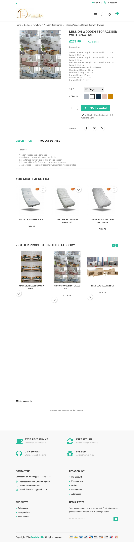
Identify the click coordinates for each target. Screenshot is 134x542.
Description (24, 141)
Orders (74, 485)
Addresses (76, 494)
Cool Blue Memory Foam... (31, 219)
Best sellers (23, 517)
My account (77, 471)
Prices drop (23, 508)
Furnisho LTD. (37, 537)
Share (86, 128)
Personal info (77, 481)
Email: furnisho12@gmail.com (33, 489)
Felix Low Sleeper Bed (102, 286)
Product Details (49, 141)
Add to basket (96, 108)
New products (24, 512)
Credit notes (76, 490)
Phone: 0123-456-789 (30, 486)
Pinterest (102, 128)
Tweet (94, 128)
